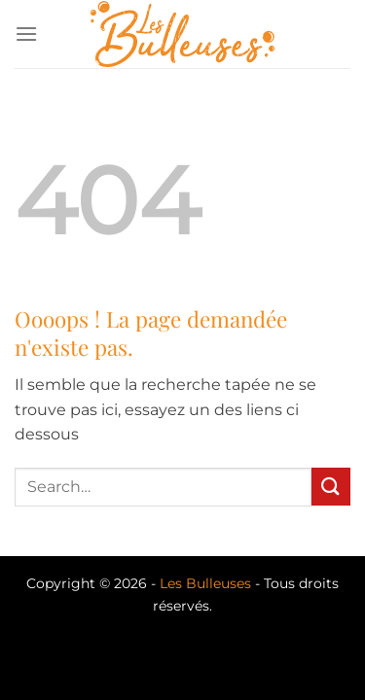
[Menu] (26, 33)
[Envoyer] (330, 487)
